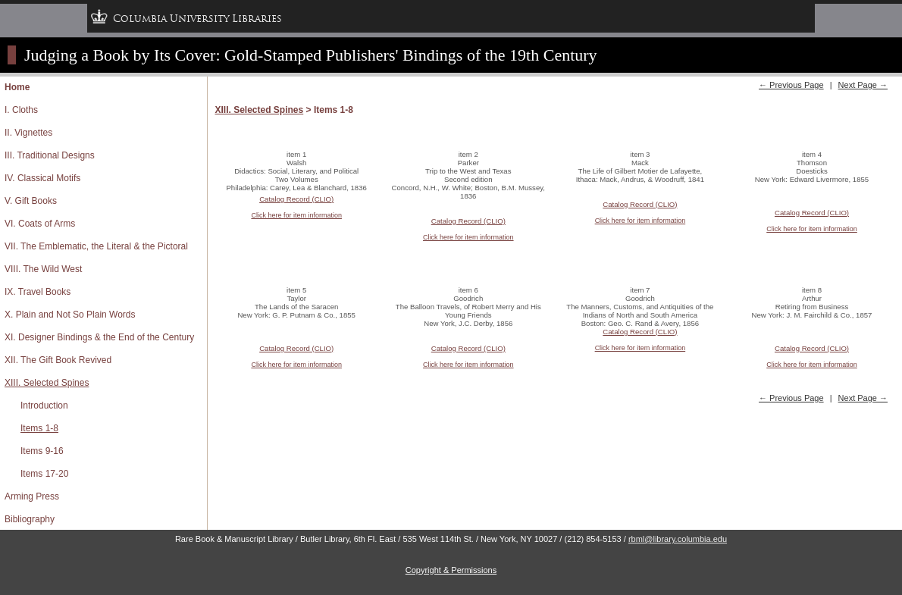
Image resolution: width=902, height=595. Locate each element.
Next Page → (863, 84)
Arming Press (32, 496)
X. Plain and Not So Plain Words (70, 314)
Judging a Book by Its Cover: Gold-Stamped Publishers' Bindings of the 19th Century (310, 54)
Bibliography (30, 519)
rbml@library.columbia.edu (677, 538)
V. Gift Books (31, 201)
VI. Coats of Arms (40, 223)
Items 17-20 (44, 473)
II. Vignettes (28, 132)
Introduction (44, 405)
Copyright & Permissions (451, 570)
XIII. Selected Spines (47, 382)
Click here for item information (296, 215)
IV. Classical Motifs (42, 178)
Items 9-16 (42, 451)
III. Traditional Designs (50, 155)
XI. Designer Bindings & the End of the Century (99, 337)
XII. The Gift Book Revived (58, 360)
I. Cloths (21, 110)
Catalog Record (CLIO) (296, 199)
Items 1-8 (39, 428)
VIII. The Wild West (43, 269)
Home (17, 87)
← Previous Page (791, 84)
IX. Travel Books (37, 292)
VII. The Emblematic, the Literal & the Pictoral (96, 246)
